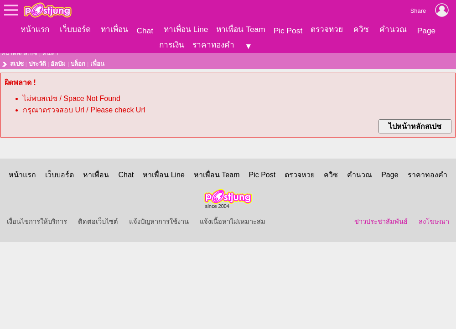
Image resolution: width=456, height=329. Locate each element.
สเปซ (17, 61)
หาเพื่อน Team (240, 29)
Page (426, 30)
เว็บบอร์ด (75, 29)
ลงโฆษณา (434, 219)
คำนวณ (393, 29)
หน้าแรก (35, 29)
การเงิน (171, 44)
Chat (144, 30)
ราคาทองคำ (213, 44)
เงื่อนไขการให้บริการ (37, 219)
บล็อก (78, 61)
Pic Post (288, 30)
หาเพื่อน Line (186, 29)
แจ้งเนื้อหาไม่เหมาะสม (232, 219)
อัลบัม (58, 61)
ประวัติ (37, 61)
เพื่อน (97, 61)
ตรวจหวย (327, 29)
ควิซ (361, 29)
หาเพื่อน (114, 29)
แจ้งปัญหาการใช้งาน (159, 219)
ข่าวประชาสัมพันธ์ (381, 219)
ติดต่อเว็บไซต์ (98, 219)
